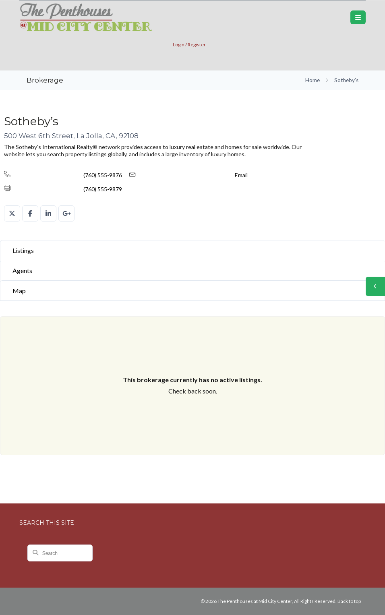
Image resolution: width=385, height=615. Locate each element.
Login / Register (189, 44)
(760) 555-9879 (102, 189)
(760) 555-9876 (102, 175)
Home (312, 80)
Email (241, 175)
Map (19, 290)
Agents (22, 270)
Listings (23, 250)
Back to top (349, 601)
